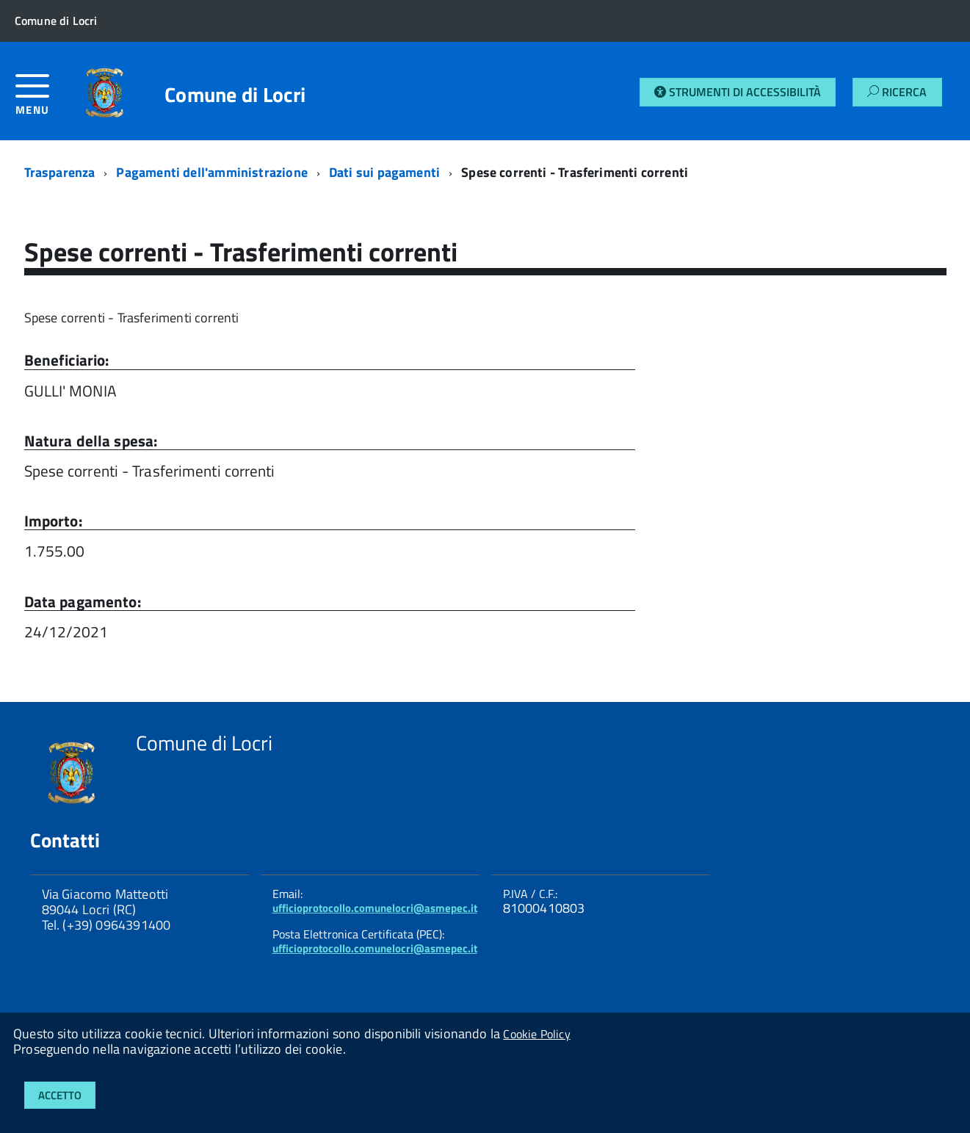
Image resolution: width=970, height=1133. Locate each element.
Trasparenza (59, 172)
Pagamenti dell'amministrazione (211, 172)
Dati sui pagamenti (384, 172)
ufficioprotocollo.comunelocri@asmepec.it (374, 907)
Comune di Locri (234, 94)
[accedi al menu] (43, 100)
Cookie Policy (536, 1034)
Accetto (60, 1095)
